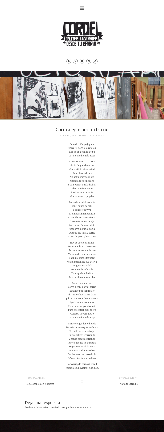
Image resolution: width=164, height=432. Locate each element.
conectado (54, 407)
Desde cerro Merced (93, 135)
